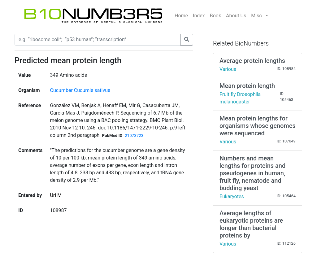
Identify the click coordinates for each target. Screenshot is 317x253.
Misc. (257, 16)
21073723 (134, 135)
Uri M (56, 195)
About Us (236, 16)
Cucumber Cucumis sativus (80, 90)
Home (181, 16)
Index (199, 16)
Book (215, 16)
